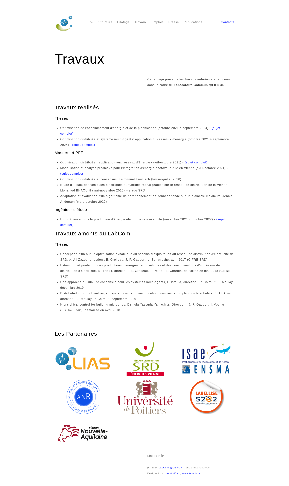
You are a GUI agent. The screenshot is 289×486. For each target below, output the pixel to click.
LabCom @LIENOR (170, 467)
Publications (193, 22)
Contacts (227, 22)
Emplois (157, 22)
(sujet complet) (83, 144)
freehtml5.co (172, 473)
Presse (173, 22)
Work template (191, 473)
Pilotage (123, 22)
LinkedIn (156, 455)
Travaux (140, 22)
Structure (105, 22)
